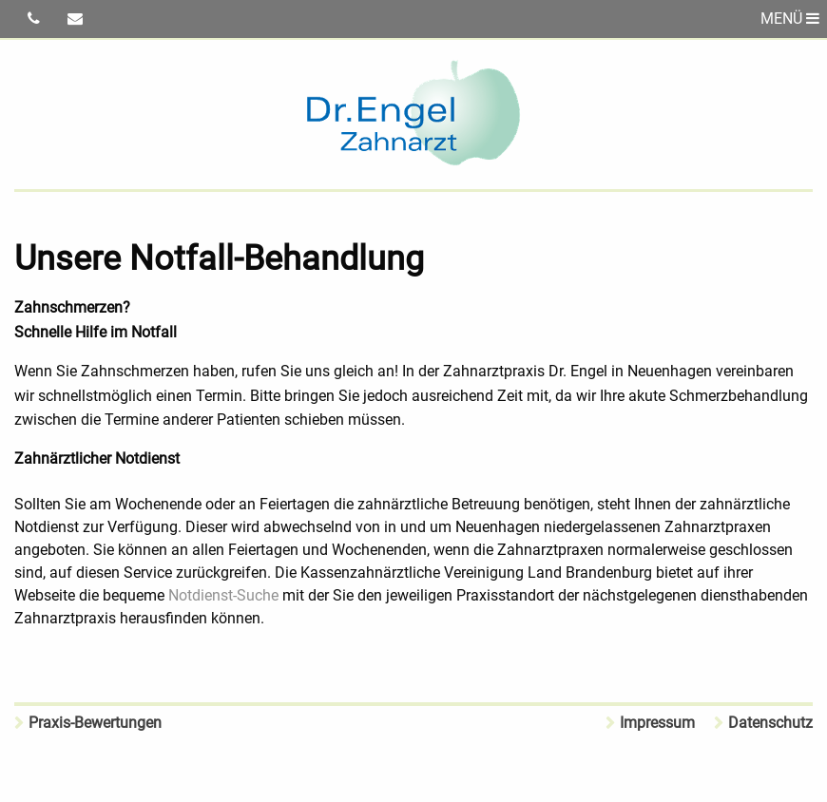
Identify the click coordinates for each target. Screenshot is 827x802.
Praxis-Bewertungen (95, 723)
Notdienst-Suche (223, 595)
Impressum (657, 723)
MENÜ (789, 18)
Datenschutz (770, 723)
